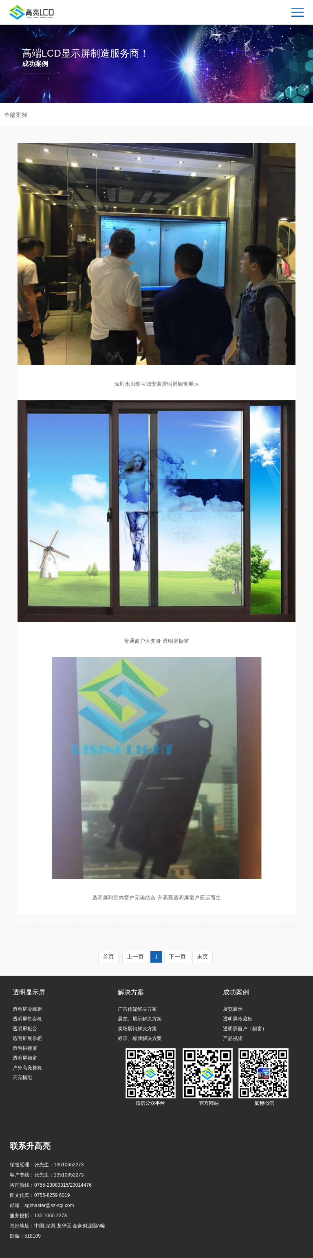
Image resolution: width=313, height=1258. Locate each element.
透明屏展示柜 (27, 1038)
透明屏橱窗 (25, 1058)
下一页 (177, 957)
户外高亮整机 (27, 1068)
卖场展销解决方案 (137, 1028)
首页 (108, 957)
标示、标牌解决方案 (140, 1038)
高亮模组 (22, 1077)
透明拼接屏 (25, 1048)
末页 (202, 957)
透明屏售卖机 (27, 1019)
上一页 (135, 957)
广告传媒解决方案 (137, 1009)
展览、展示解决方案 (140, 1019)
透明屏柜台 (25, 1028)
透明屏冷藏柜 (27, 1009)
